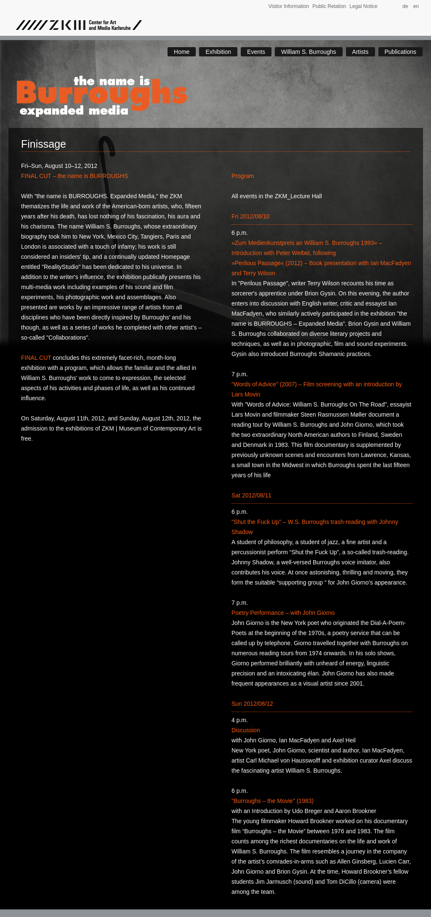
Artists (360, 51)
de (407, 6)
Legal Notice (363, 6)
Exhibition (218, 51)
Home (181, 51)
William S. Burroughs (308, 51)
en (416, 6)
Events (256, 51)
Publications (401, 51)
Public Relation (329, 6)
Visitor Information (289, 6)
